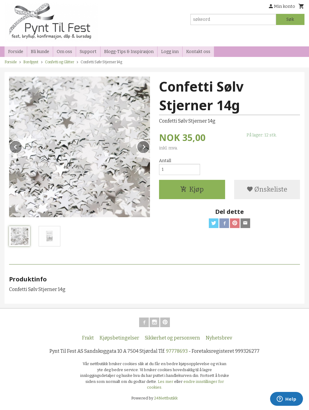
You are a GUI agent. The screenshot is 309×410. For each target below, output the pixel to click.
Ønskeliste (267, 189)
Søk (290, 19)
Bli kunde (40, 51)
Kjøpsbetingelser (119, 338)
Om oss (64, 51)
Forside (15, 51)
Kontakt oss (198, 51)
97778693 (177, 351)
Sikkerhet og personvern (172, 338)
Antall (165, 160)
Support (88, 51)
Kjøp (192, 189)
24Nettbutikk (166, 398)
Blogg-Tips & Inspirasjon (129, 51)
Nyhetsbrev (219, 338)
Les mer (166, 381)
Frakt (88, 338)
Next (149, 146)
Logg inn (170, 51)
